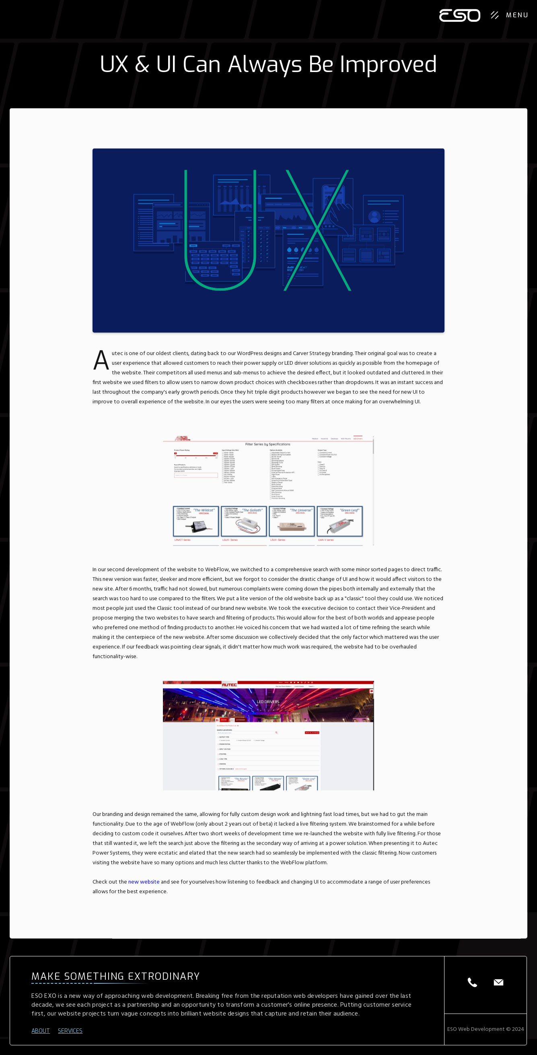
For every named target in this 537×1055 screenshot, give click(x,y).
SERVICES (70, 1031)
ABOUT (40, 1031)
